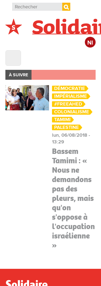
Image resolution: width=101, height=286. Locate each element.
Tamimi (62, 119)
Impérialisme (70, 96)
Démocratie (69, 88)
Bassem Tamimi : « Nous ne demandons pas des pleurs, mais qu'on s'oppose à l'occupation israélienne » (73, 198)
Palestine (66, 127)
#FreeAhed (68, 104)
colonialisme (71, 112)
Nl (90, 42)
